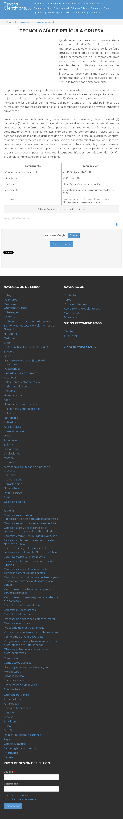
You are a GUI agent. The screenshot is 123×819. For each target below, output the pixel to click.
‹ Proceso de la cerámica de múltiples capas (29, 224)
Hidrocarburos (13, 395)
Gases (7, 356)
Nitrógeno (10, 333)
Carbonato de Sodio (16, 386)
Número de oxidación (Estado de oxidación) (25, 362)
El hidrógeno (12, 312)
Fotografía (39, 3)
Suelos (8, 497)
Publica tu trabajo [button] (61, 244)
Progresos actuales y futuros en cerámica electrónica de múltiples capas (30, 643)
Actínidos (10, 422)
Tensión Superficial (16, 689)
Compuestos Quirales (17, 662)
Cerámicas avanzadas (44, 22)
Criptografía (87, 12)
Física (68, 12)
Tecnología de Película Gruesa (24, 636)
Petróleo (58, 8)
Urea (7, 435)
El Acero (9, 351)
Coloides (9, 391)
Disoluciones (12, 453)
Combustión (12, 658)
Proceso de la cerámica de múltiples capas (31, 632)
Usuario (9, 771)
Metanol (9, 457)
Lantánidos (11, 417)
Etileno (8, 444)
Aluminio (9, 506)
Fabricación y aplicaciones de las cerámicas (31, 518)
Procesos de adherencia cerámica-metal (29, 618)
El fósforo (10, 413)
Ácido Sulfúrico (72, 8)
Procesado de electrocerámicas (24, 627)
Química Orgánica (15, 307)
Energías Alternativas (66, 3)
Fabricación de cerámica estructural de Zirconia (29, 563)
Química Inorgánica (16, 694)
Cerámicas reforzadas (17, 614)
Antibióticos (96, 3)
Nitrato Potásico (14, 488)
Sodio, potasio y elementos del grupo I (28, 321)
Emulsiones (97, 8)
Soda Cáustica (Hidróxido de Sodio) (26, 347)
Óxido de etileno (14, 501)
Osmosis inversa (14, 676)
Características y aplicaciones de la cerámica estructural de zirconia (25, 571)
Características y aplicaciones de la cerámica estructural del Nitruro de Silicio (30, 550)
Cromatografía (13, 479)
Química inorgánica (54, 12)
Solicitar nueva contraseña (21, 799)
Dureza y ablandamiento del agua (26, 667)
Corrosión (10, 475)
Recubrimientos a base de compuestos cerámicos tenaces (28, 591)
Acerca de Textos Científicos (82, 308)
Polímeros (83, 3)
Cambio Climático (15, 743)
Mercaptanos (12, 671)
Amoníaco (10, 440)
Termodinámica (14, 431)
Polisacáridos (12, 368)
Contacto (70, 295)
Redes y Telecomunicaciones (22, 734)
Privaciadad (71, 317)
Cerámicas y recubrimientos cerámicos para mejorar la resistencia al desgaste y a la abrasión (31, 581)
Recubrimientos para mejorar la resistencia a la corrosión (31, 599)
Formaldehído (13, 484)
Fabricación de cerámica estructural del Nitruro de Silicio (29, 542)
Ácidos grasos (12, 426)
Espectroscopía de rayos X (20, 685)
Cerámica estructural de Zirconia (24, 556)
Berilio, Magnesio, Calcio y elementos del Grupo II (29, 327)
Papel (107, 8)
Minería (8, 757)
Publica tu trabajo (75, 304)
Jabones (85, 8)
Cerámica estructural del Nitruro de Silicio (30, 536)
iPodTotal (70, 331)
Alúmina (9, 510)
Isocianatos (11, 449)
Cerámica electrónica (17, 623)
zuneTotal (70, 336)
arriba (60, 224)
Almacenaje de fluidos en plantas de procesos (27, 468)
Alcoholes (10, 377)
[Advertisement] (31, 60)
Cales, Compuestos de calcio (22, 382)
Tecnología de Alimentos (20, 748)
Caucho (50, 3)
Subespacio (80, 343)
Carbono (9, 338)
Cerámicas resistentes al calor (22, 605)
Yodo (7, 399)
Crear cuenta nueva (18, 795)
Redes (76, 12)
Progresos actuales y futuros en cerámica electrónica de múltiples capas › (94, 224)
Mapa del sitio (72, 313)
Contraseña (12, 783)
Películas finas (13, 492)
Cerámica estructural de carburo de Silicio (30, 523)
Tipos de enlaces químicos (20, 373)
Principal (11, 22)
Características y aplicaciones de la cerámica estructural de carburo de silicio (30, 529)
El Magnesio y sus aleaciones (22, 408)
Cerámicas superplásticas (20, 609)
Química (38, 12)
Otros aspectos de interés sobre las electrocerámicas (26, 651)
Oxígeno (9, 316)
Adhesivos (10, 462)
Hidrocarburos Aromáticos (20, 404)
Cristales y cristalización (18, 680)
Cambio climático (43, 8)
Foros (97, 12)
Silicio (7, 342)
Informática (11, 752)
